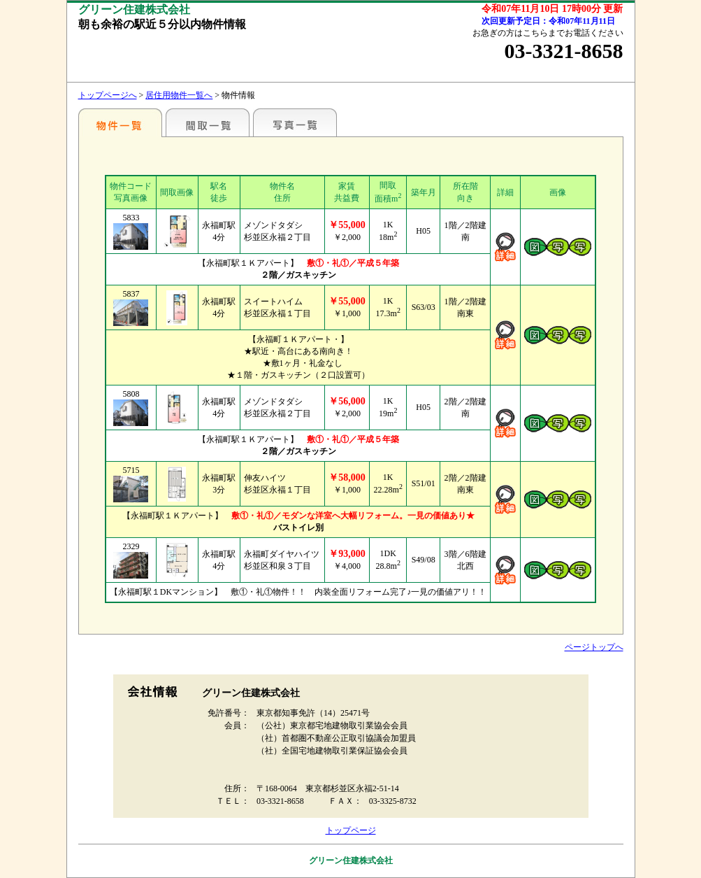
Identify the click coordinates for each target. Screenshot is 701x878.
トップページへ (107, 95)
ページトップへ (594, 647)
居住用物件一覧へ (178, 95)
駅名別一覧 (120, 122)
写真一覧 (295, 122)
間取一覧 (208, 122)
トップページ (351, 830)
